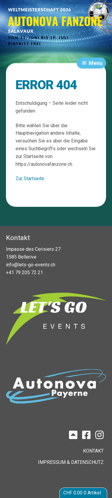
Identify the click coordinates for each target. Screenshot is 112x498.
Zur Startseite (30, 178)
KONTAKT (93, 451)
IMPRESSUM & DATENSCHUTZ (71, 462)
